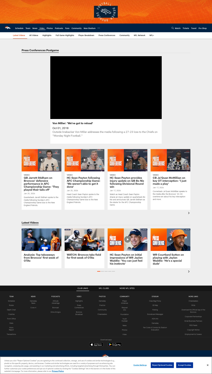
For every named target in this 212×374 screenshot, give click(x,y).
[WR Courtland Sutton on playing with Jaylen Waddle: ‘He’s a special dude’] (170, 248)
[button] (99, 271)
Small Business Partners (193, 321)
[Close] (208, 365)
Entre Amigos (56, 312)
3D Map (155, 305)
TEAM (11, 296)
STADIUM (155, 296)
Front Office (11, 319)
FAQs (193, 305)
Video (124, 334)
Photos (124, 330)
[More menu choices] (99, 28)
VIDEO (79, 296)
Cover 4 (33, 307)
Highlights (79, 301)
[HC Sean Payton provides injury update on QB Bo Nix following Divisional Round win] (127, 179)
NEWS (33, 296)
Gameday (102, 301)
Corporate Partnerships (193, 316)
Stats (11, 323)
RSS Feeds (193, 325)
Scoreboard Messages (155, 314)
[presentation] (189, 213)
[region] (106, 365)
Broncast (55, 307)
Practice (102, 305)
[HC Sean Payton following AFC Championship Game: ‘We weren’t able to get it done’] (84, 178)
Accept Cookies (184, 365)
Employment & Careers (193, 334)
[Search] (173, 28)
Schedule (11, 301)
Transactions (11, 334)
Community (102, 310)
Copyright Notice (193, 330)
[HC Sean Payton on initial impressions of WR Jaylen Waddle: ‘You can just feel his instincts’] (127, 248)
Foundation (124, 314)
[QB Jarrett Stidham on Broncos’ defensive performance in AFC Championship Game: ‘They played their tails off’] (41, 179)
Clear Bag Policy (155, 301)
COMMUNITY (124, 296)
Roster (11, 305)
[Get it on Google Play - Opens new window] (115, 345)
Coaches (11, 314)
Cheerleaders (102, 314)
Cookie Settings (140, 365)
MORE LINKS (193, 296)
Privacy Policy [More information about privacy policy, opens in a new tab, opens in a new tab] (58, 371)
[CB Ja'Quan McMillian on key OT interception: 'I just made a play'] (170, 176)
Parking (155, 310)
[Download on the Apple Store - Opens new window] (96, 344)
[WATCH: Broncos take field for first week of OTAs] (84, 245)
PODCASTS (55, 296)
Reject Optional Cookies (162, 365)
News (125, 325)
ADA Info (155, 319)
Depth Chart (11, 310)
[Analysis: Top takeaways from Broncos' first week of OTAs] (41, 246)
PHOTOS (102, 296)
